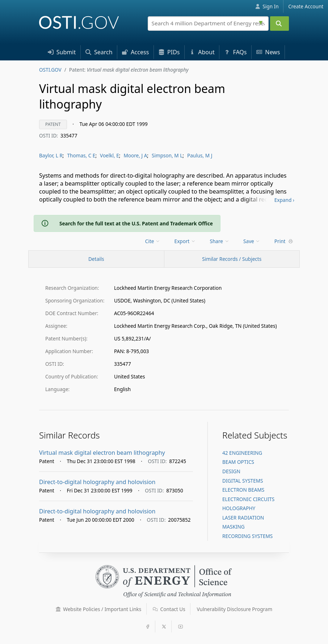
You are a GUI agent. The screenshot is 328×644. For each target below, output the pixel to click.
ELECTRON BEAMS (243, 489)
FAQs (235, 52)
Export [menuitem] (185, 241)
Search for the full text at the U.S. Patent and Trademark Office (136, 223)
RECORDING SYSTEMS (247, 536)
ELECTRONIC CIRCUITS (248, 499)
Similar (231, 258)
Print (283, 241)
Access (135, 52)
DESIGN (231, 471)
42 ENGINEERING (242, 452)
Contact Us (169, 609)
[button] (58, 609)
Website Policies (99, 609)
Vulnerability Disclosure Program (235, 609)
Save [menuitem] (251, 241)
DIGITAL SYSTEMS (242, 480)
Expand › (284, 199)
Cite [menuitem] (152, 241)
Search (99, 52)
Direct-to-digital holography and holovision (97, 482)
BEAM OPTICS (238, 461)
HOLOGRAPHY (238, 508)
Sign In (267, 6)
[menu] (153, 241)
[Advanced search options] (262, 21)
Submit (62, 52)
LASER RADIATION (243, 517)
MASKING (233, 526)
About (202, 52)
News (268, 52)
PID (169, 52)
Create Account (305, 6)
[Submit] (279, 23)
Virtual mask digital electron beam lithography (102, 453)
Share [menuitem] (220, 241)
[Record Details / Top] (96, 259)
